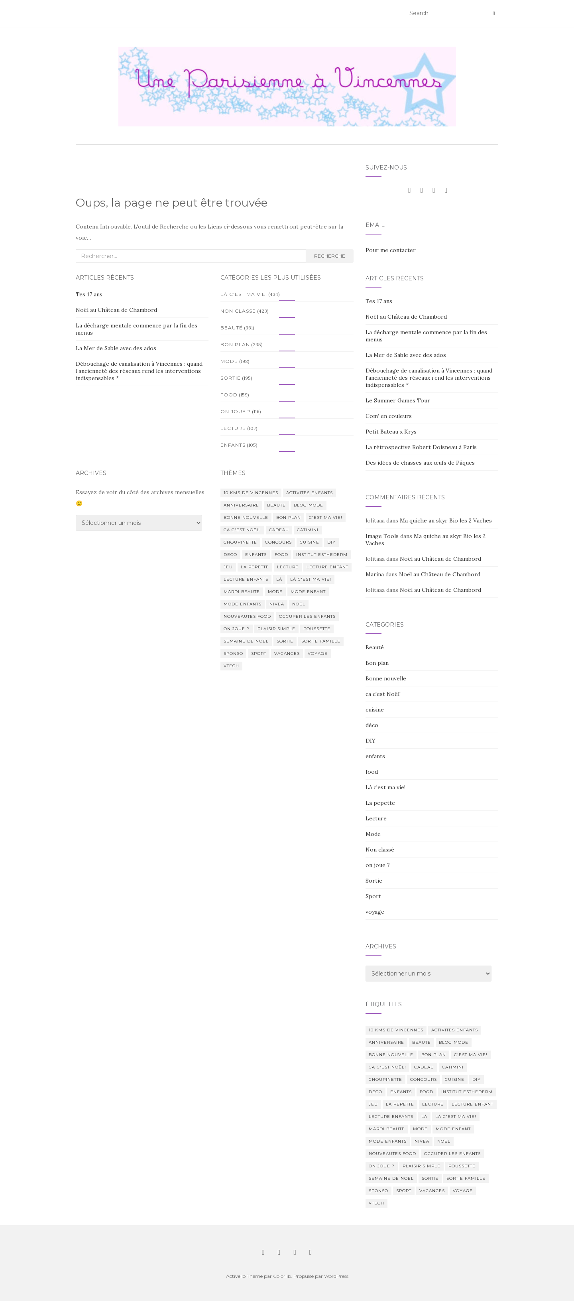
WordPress (336, 1276)
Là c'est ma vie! (243, 294)
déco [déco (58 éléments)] (230, 554)
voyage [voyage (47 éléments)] (318, 653)
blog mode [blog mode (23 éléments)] (308, 505)
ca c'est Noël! (383, 694)
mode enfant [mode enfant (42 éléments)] (308, 591)
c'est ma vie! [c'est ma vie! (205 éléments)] (325, 517)
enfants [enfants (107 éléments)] (256, 554)
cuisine (375, 709)
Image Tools (382, 536)
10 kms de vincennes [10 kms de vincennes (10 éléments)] (251, 492)
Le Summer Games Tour (398, 400)
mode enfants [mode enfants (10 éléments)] (242, 604)
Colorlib (282, 1276)
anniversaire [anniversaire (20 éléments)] (241, 505)
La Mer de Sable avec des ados (116, 348)
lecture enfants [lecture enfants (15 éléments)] (246, 579)
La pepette (380, 802)
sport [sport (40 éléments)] (258, 653)
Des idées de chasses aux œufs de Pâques (420, 462)
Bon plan (235, 344)
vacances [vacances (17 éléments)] (287, 653)
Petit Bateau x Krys (391, 431)
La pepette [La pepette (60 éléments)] (255, 567)
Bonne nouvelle (386, 678)
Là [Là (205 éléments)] (279, 579)
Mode (229, 361)
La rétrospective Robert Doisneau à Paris (421, 447)
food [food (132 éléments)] (281, 554)
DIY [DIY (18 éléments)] (331, 542)
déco (372, 725)
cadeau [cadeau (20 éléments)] (279, 529)
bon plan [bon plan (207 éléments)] (288, 517)
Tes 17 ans (89, 294)
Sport (373, 896)
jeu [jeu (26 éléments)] (228, 567)
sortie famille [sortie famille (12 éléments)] (320, 641)
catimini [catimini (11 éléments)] (307, 529)
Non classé (238, 311)
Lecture (233, 428)
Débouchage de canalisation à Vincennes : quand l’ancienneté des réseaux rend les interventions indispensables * (139, 371)
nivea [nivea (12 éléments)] (276, 604)
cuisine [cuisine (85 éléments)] (309, 542)
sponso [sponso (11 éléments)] (233, 653)
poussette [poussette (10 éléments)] (316, 628)
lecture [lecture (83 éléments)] (288, 567)
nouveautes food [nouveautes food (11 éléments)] (247, 616)
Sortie (230, 378)
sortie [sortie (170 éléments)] (285, 641)
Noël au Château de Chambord (116, 309)
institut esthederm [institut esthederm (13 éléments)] (322, 554)
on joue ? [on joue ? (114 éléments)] (237, 628)
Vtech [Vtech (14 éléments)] (231, 665)
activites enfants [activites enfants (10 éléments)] (309, 492)
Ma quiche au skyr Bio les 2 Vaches (446, 520)
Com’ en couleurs (389, 416)
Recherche (329, 256)
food (229, 395)
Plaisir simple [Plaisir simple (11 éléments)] (276, 628)
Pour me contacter (391, 250)
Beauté (231, 328)
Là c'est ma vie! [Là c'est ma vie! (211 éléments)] (310, 579)
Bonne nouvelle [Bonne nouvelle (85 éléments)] (246, 517)
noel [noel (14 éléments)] (298, 604)
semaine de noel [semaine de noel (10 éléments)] (246, 641)
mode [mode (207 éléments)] (275, 591)
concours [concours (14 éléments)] (278, 542)
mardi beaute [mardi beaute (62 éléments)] (242, 591)
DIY (370, 740)
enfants (233, 445)
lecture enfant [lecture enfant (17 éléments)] (327, 567)
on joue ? (235, 411)
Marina (375, 574)
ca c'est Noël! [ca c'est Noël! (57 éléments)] (242, 529)
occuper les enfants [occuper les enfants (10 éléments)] (307, 616)
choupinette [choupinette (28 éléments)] (240, 542)
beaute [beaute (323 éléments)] (276, 505)
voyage (375, 911)
